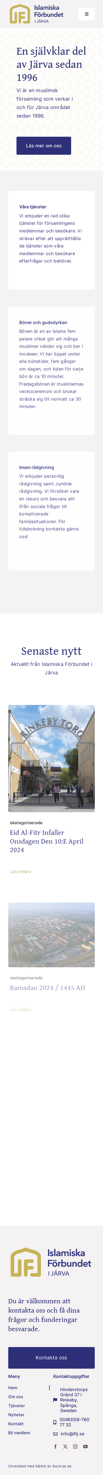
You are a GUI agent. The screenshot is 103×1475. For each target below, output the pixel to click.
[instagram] (75, 1446)
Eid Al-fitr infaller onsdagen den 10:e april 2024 (46, 842)
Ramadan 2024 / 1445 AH (47, 989)
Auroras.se (62, 1466)
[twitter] (65, 1446)
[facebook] (55, 1446)
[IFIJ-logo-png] (37, 5)
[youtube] (85, 1446)
